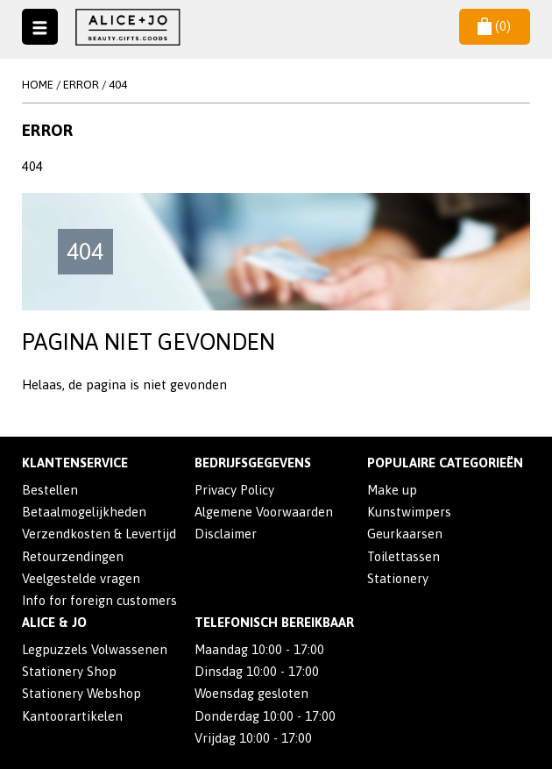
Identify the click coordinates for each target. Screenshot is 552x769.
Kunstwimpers (409, 511)
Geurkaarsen (404, 533)
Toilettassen (403, 556)
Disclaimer (226, 533)
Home (37, 84)
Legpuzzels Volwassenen (94, 649)
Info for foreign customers (99, 600)
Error (81, 84)
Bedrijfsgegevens (253, 462)
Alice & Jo (54, 622)
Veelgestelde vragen (81, 578)
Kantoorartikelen (72, 715)
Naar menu (39, 26)
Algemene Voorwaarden (264, 511)
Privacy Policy (234, 489)
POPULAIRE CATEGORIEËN (445, 462)
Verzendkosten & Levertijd (99, 533)
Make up (392, 489)
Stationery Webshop (81, 693)
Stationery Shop (69, 671)
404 (118, 84)
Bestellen (50, 489)
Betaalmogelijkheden (84, 511)
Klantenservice (75, 462)
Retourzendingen (73, 556)
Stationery (397, 578)
